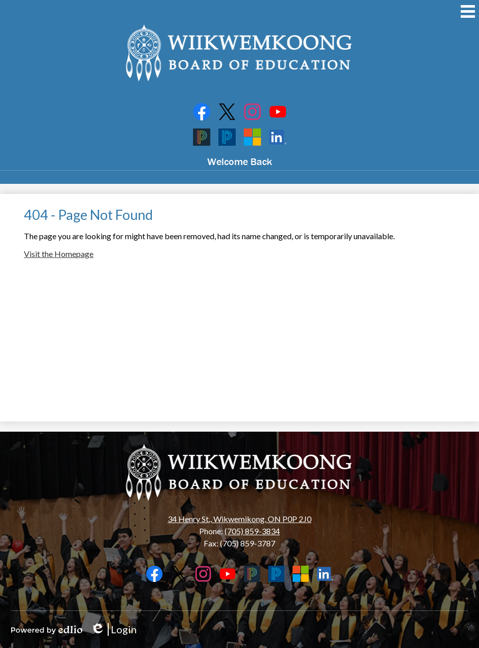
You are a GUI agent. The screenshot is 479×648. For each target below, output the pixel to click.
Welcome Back (239, 161)
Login (113, 629)
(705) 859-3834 (252, 531)
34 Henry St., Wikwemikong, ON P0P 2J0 (239, 519)
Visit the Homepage (58, 253)
